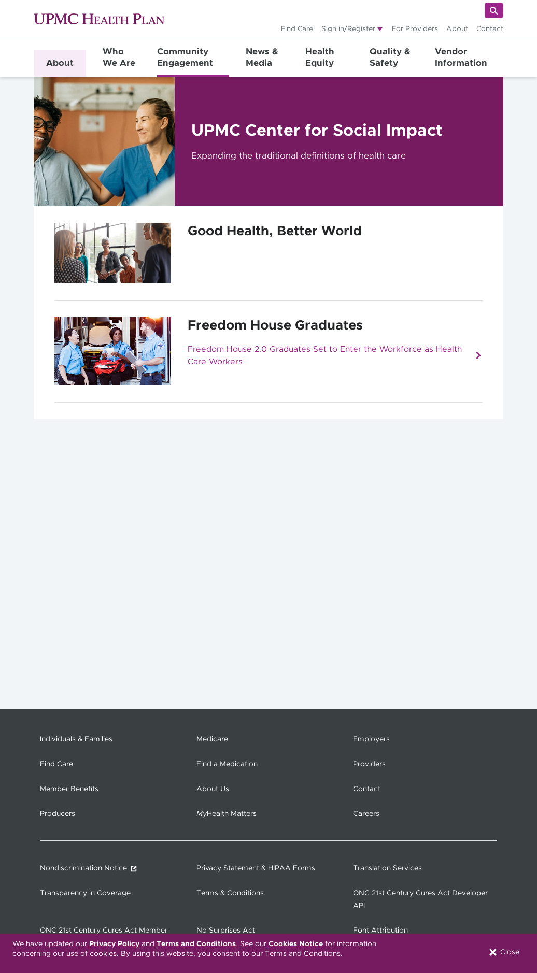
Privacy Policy (114, 944)
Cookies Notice (295, 944)
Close (503, 952)
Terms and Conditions (196, 944)
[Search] (494, 10)
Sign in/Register (348, 29)
